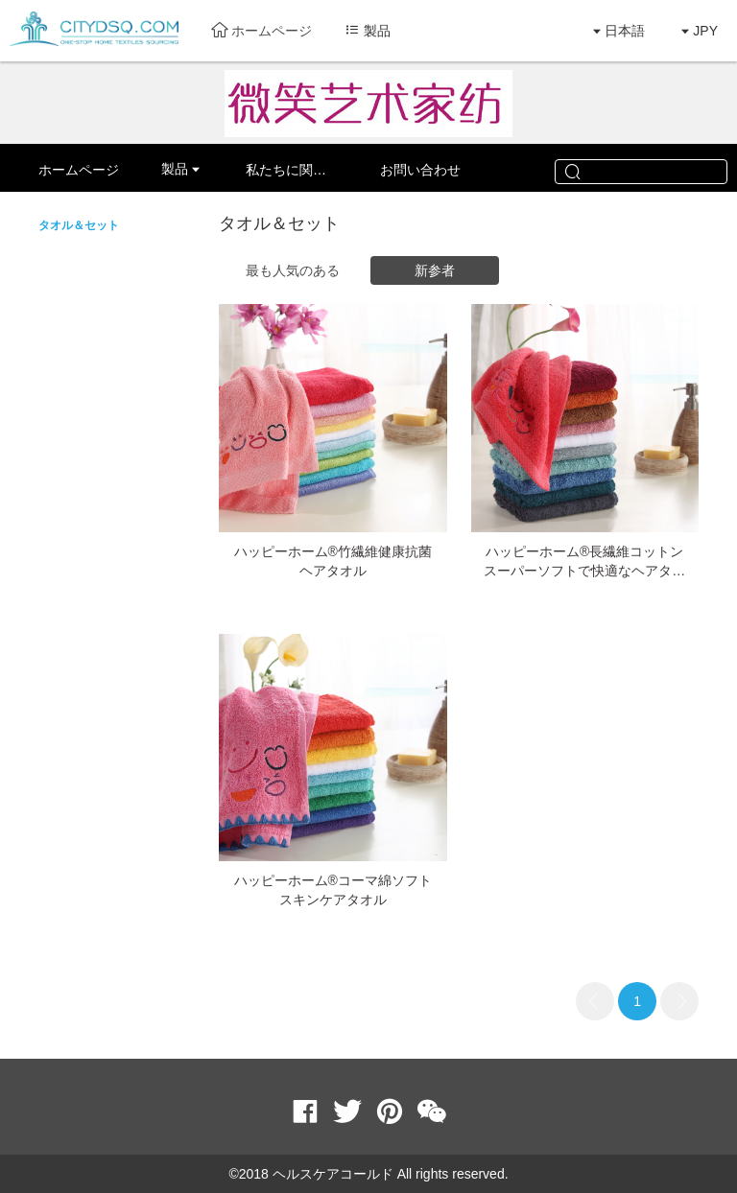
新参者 (435, 270)
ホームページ (261, 30)
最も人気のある (293, 270)
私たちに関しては (299, 169)
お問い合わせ (420, 169)
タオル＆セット (78, 225)
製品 (174, 168)
